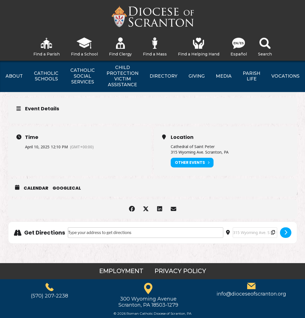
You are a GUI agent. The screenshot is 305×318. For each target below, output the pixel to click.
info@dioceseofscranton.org (251, 294)
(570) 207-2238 (49, 296)
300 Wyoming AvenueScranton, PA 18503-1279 (148, 302)
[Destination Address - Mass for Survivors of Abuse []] (255, 232)
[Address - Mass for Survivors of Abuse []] (145, 232)
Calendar (36, 188)
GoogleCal (67, 188)
